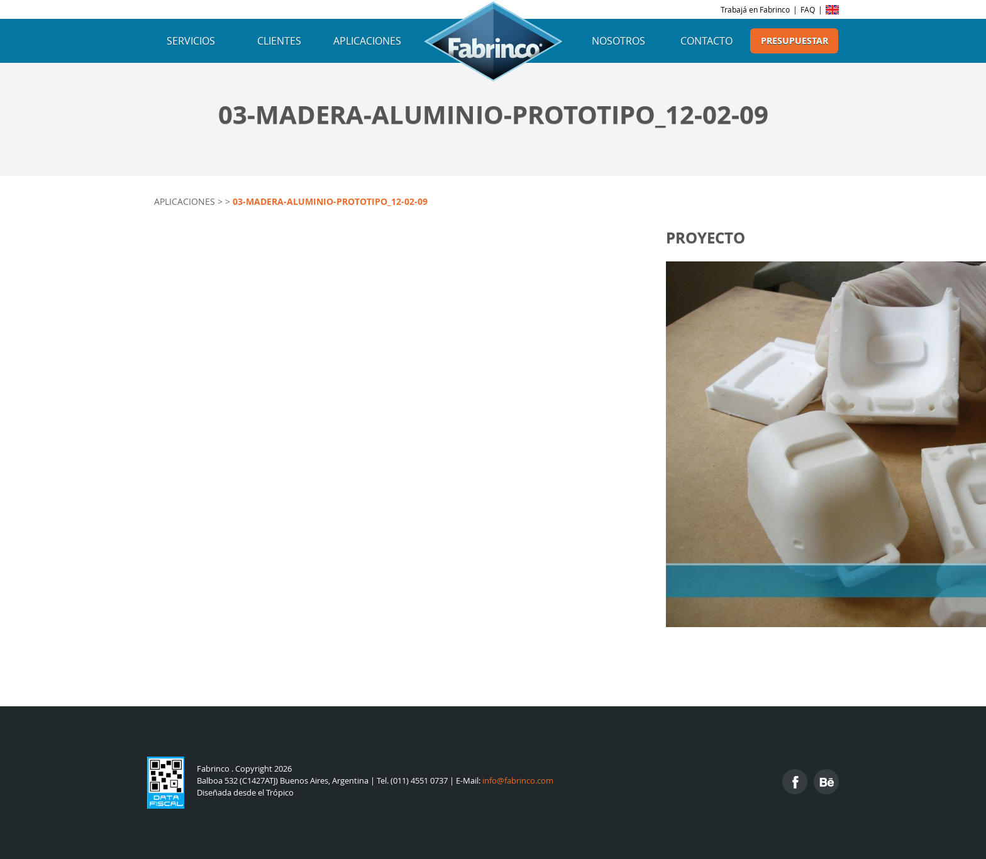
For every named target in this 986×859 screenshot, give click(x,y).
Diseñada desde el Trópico (245, 792)
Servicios (191, 41)
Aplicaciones (367, 41)
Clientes (279, 41)
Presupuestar (794, 41)
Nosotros (618, 41)
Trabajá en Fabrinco (755, 9)
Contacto (706, 41)
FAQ (807, 9)
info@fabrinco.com (517, 780)
